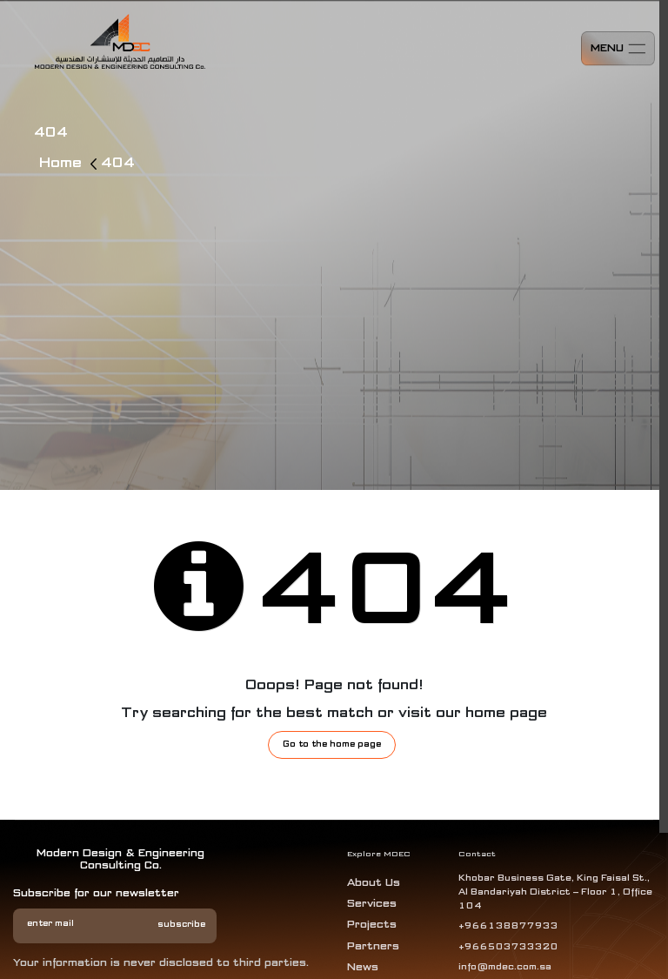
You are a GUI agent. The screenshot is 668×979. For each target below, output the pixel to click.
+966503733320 (508, 947)
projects (372, 925)
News (362, 967)
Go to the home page (332, 744)
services (372, 904)
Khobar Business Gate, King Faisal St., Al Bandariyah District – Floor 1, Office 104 (555, 892)
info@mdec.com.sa (504, 968)
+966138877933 (508, 926)
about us (373, 883)
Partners (373, 947)
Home (62, 164)
